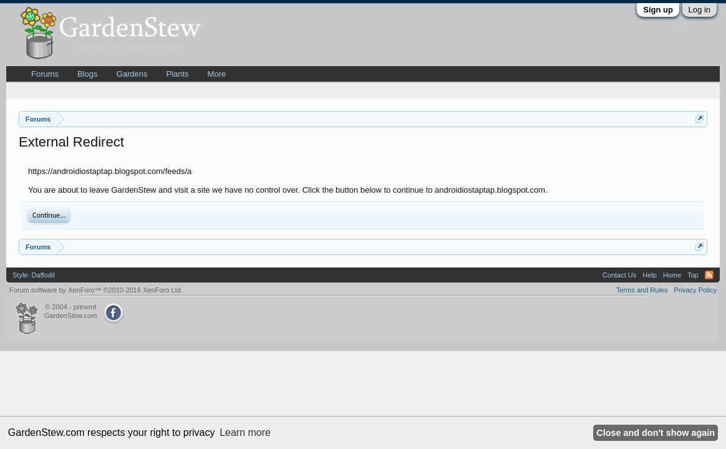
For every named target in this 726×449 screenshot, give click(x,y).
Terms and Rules (642, 290)
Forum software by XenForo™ (96, 290)
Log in (699, 9)
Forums (45, 74)
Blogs (87, 74)
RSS (709, 275)
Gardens (132, 74)
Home (672, 275)
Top (693, 275)
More (217, 74)
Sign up (658, 9)
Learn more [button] (245, 432)
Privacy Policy (695, 290)
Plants (177, 74)
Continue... (48, 215)
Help (649, 275)
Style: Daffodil (33, 275)
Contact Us (619, 275)
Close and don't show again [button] (655, 433)
